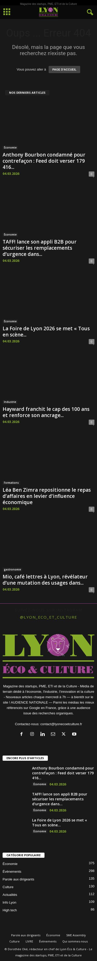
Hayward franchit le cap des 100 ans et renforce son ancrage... (46, 412)
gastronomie (12, 569)
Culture (8, 887)
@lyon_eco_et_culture (48, 617)
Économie (10, 147)
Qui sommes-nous (75, 941)
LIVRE (29, 941)
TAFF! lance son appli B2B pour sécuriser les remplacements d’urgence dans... (40, 247)
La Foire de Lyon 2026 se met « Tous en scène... (46, 331)
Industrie (10, 402)
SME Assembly (76, 935)
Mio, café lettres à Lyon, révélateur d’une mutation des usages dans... (45, 579)
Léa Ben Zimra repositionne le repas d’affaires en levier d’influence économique (47, 496)
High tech (10, 910)
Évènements (12, 871)
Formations (11, 482)
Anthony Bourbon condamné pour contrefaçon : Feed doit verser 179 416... (44, 160)
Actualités (10, 895)
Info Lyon (9, 902)
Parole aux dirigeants (18, 879)
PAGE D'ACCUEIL (65, 69)
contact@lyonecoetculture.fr (61, 724)
